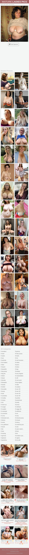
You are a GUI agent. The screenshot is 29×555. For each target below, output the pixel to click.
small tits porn (19, 424)
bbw (2, 364)
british (3, 387)
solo (16, 426)
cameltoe (4, 395)
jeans (17, 364)
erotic (3, 422)
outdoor (17, 387)
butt (2, 393)
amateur (3, 351)
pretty (17, 402)
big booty (4, 371)
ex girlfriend (4, 424)
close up (3, 404)
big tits (3, 373)
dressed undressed (6, 418)
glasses (3, 438)
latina (17, 367)
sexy (17, 415)
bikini (3, 375)
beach (3, 367)
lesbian (17, 371)
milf (16, 378)
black (3, 378)
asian (3, 355)
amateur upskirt (20, 435)
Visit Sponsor (13, 44)
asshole (3, 360)
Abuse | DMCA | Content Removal (10, 549)
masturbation (19, 375)
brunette (3, 389)
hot (16, 358)
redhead (18, 406)
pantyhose (18, 400)
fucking (3, 433)
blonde (3, 380)
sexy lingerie (19, 373)
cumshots (4, 413)
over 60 (17, 395)
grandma (4, 440)
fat (2, 429)
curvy (3, 415)
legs (16, 369)
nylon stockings (20, 429)
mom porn (18, 380)
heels (17, 355)
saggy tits (18, 409)
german (3, 435)
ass (2, 358)
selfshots (18, 411)
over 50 (17, 393)
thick (17, 431)
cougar (3, 406)
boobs (3, 384)
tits (16, 433)
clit (2, 402)
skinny (17, 422)
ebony (3, 420)
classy (3, 400)
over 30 (17, 389)
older (17, 384)
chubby (3, 398)
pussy (17, 404)
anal (2, 353)
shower (17, 420)
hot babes (4, 362)
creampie (4, 411)
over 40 (17, 391)
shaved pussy (19, 418)
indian (17, 362)
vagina (17, 438)
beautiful (4, 369)
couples (3, 409)
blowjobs (4, 382)
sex (16, 413)
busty (3, 391)
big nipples (18, 382)
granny (17, 351)
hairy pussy (18, 353)
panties (17, 398)
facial (3, 426)
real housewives (20, 360)
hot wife (17, 440)
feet (2, 431)
